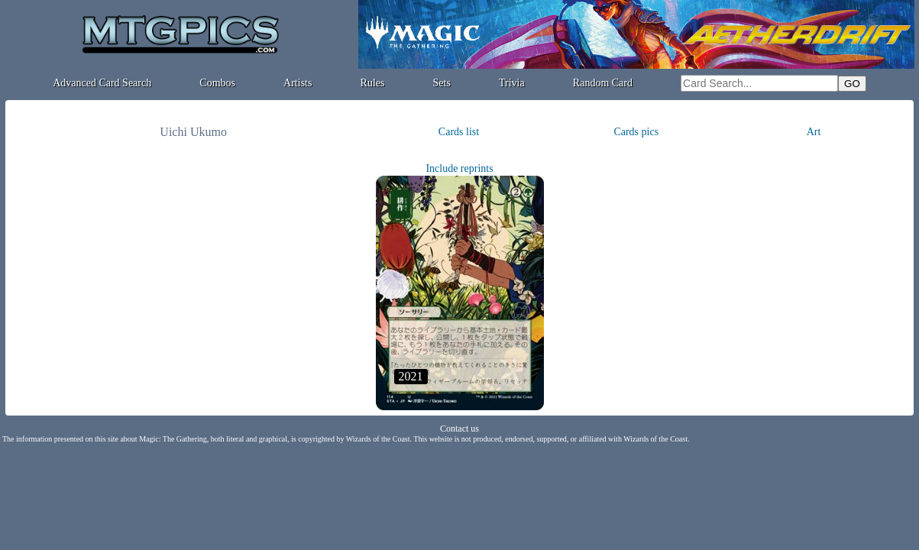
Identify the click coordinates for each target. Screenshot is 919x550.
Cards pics (636, 132)
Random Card (603, 83)
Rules (373, 83)
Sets (442, 83)
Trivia (512, 83)
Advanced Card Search (102, 83)
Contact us (459, 428)
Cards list (458, 132)
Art (814, 132)
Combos (217, 83)
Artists (297, 83)
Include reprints (459, 168)
